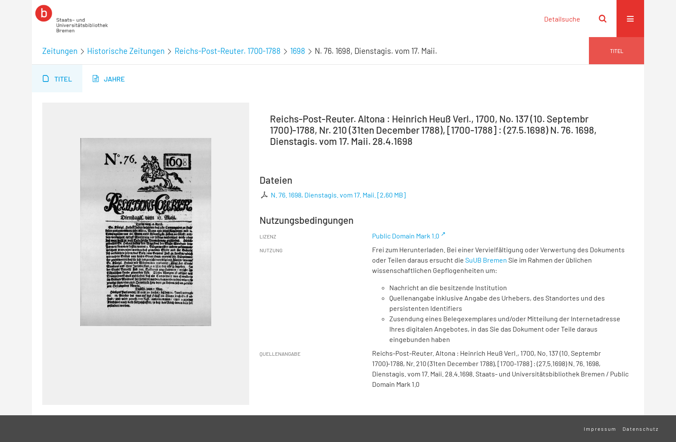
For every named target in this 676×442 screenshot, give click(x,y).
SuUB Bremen (486, 260)
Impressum (600, 429)
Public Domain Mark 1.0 (405, 236)
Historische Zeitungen (126, 51)
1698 (297, 51)
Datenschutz (641, 429)
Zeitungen (60, 51)
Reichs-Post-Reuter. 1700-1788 (228, 51)
